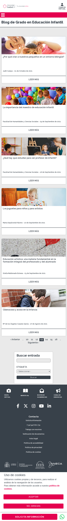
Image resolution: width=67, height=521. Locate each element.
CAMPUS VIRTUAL (62, 7)
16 (56, 339)
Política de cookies (33, 452)
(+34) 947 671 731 (33, 425)
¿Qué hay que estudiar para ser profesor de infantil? (30, 158)
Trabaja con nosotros (33, 429)
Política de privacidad (33, 447)
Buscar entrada (28, 355)
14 (46, 339)
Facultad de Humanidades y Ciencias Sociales (21, 122)
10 (27, 339)
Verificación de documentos (33, 434)
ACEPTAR (33, 497)
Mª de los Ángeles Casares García (16, 324)
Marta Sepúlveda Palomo (13, 223)
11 (32, 339)
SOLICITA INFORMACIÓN (29, 516)
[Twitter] (26, 406)
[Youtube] (41, 406)
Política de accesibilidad (33, 443)
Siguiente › (33, 342)
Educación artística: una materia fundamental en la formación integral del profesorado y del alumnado (29, 260)
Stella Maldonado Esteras (13, 273)
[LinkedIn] (49, 406)
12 (37, 339)
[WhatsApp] (62, 517)
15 (51, 339)
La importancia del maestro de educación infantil (28, 107)
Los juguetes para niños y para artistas (23, 208)
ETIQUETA (22, 367)
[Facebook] (18, 406)
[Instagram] (33, 406)
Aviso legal (33, 438)
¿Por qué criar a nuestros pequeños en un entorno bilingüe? (33, 57)
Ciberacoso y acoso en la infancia (20, 309)
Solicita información (33, 420)
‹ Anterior (15, 339)
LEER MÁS (34, 79)
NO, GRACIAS (33, 506)
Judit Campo (8, 71)
